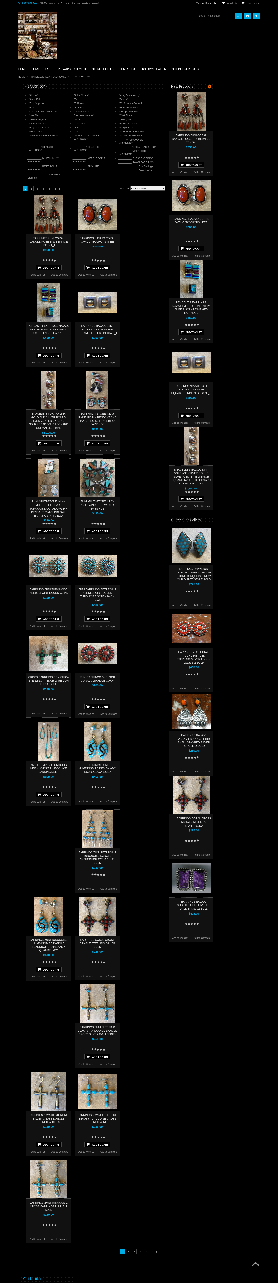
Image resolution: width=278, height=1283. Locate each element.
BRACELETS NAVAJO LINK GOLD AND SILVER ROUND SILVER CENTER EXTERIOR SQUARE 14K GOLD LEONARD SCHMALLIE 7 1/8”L (94, 420)
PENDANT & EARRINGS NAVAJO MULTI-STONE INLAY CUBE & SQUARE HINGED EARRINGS (95, 329)
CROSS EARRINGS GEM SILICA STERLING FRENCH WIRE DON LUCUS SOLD (95, 681)
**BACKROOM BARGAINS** (35, 95)
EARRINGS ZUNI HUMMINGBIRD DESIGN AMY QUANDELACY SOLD (143, 768)
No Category (27, 219)
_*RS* (122, 127)
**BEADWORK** (29, 118)
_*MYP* (123, 119)
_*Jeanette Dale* (128, 111)
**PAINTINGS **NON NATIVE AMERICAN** (36, 110)
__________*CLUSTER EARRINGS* (132, 149)
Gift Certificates (47, 3)
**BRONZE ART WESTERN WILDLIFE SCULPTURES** (41, 126)
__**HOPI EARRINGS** (177, 131)
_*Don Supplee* (83, 103)
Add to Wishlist (83, 275)
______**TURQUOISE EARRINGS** (176, 141)
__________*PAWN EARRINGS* (182, 162)
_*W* (122, 131)
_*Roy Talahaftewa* (85, 127)
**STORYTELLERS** (31, 213)
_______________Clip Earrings (181, 166)
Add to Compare (106, 275)
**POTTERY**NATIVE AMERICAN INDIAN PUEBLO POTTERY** (38, 205)
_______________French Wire (181, 170)
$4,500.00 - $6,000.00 (31, 257)
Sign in (75, 3)
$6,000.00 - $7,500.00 (31, 263)
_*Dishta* (169, 99)
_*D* (121, 99)
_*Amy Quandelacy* (175, 95)
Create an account (90, 3)
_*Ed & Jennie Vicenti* (176, 103)
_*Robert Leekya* (174, 123)
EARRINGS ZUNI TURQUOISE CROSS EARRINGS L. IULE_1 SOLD (95, 1206)
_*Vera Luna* (81, 131)
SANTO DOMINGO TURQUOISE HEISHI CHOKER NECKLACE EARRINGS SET (95, 768)
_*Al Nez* (79, 95)
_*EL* (77, 107)
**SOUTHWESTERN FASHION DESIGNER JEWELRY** (37, 195)
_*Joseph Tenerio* (174, 111)
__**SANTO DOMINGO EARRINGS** (132, 137)
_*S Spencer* (171, 127)
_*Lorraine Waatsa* (130, 115)
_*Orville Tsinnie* (83, 123)
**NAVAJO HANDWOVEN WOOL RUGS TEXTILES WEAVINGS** (41, 185)
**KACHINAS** (28, 147)
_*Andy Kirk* (81, 99)
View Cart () (252, 3)
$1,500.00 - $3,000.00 (31, 244)
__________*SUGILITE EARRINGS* (132, 168)
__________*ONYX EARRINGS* (182, 158)
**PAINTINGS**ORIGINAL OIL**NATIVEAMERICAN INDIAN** (39, 175)
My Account (63, 3)
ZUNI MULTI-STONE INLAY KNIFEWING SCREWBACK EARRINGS (143, 505)
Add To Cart (95, 267)
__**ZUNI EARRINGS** (177, 135)
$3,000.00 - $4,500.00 (31, 250)
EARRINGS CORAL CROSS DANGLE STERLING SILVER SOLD (143, 943)
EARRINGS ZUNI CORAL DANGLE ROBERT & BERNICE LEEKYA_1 (95, 242)
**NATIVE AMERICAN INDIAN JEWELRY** (50, 77)
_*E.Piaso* (125, 103)
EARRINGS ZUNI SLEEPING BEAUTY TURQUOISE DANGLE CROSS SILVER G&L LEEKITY (143, 1031)
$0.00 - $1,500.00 (29, 237)
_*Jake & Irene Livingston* (88, 111)
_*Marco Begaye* (83, 119)
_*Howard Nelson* (174, 107)
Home (21, 77)
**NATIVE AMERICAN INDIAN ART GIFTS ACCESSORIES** (39, 156)
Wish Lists (232, 3)
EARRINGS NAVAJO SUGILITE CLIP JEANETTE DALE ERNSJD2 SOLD (240, 905)
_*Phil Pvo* (125, 123)
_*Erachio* (125, 107)
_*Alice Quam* (127, 95)
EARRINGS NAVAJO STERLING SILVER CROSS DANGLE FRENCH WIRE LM (95, 1119)
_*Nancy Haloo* (173, 119)
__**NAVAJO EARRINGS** (89, 135)
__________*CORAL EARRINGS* (183, 147)
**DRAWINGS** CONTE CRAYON (38, 134)
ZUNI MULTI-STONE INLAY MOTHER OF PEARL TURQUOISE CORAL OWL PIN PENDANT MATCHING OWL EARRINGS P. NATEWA (95, 508)
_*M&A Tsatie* (172, 115)
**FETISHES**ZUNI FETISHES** (38, 141)
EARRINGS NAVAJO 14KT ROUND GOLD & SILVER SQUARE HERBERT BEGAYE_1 (144, 329)
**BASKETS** (28, 102)
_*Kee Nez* (80, 115)
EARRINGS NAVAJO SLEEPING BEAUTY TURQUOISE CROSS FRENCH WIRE (144, 1119)
